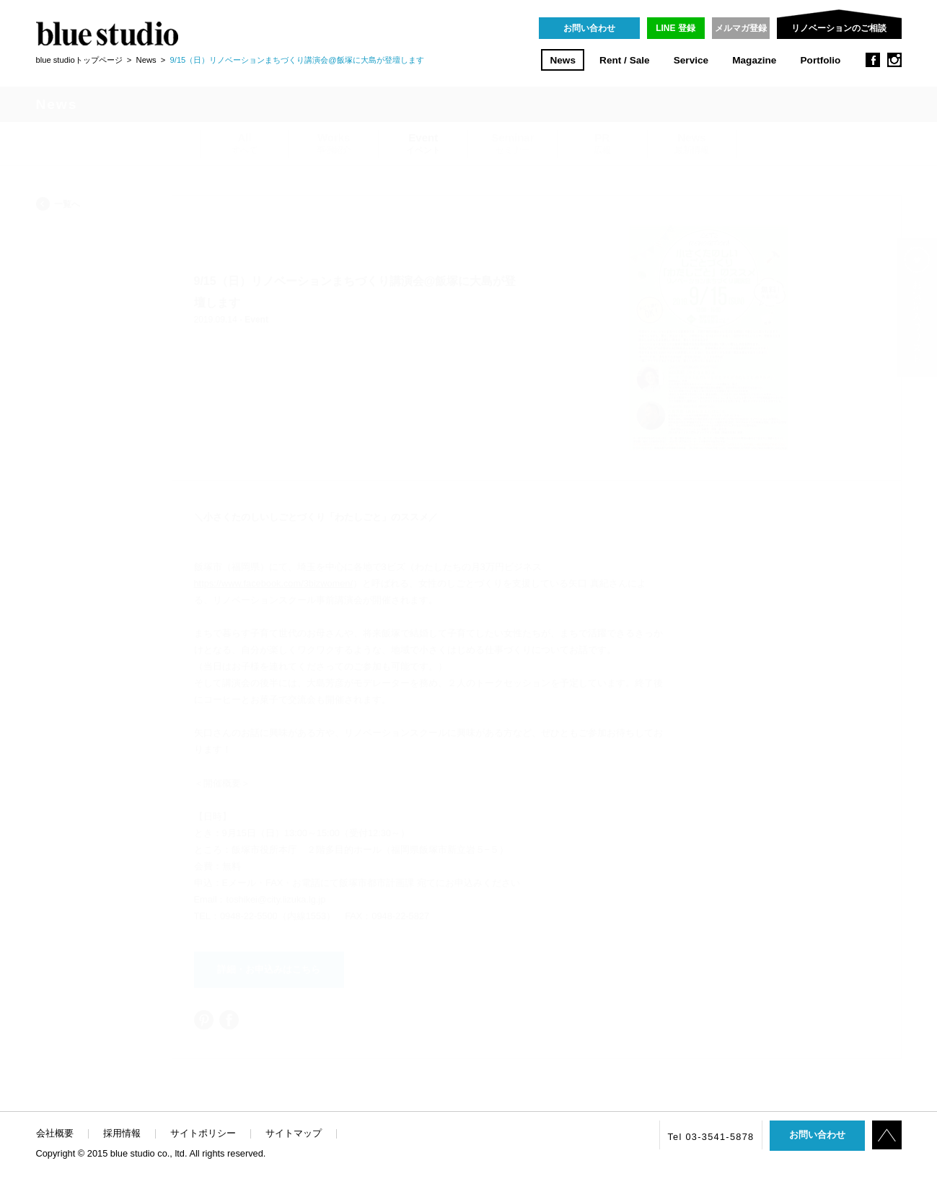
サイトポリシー (203, 1133)
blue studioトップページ (79, 60)
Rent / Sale (624, 60)
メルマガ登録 (741, 28)
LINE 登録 (675, 28)
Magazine (754, 60)
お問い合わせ (589, 28)
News (563, 60)
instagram (894, 60)
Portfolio (821, 60)
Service (691, 60)
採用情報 (122, 1133)
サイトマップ (293, 1133)
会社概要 (55, 1133)
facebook (873, 60)
